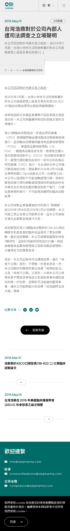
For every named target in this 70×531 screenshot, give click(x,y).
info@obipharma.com (25, 462)
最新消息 (11, 70)
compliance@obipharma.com (31, 486)
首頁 (5, 70)
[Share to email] (37, 310)
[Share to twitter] (25, 310)
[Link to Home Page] (9, 5)
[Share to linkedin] (31, 310)
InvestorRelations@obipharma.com (36, 474)
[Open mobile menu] (64, 5)
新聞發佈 (17, 70)
